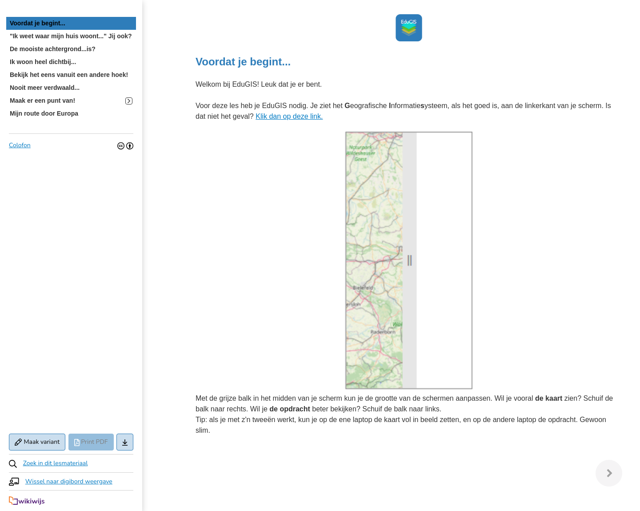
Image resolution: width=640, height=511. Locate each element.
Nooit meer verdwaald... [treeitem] (45, 87)
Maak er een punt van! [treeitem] (71, 101)
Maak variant (37, 442)
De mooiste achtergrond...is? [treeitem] (53, 48)
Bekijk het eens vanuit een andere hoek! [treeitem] (69, 74)
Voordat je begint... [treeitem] (37, 23)
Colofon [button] (20, 145)
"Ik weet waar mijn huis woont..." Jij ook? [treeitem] (71, 36)
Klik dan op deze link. (289, 116)
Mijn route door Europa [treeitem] (44, 113)
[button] (71, 463)
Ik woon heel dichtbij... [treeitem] (43, 61)
